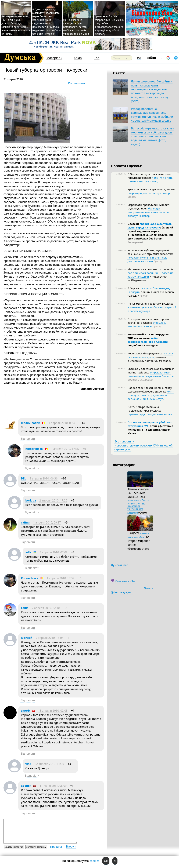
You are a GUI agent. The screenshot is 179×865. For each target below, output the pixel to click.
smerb (25, 711)
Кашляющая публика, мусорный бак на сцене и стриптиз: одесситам (150, 252)
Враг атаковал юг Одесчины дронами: (151, 189)
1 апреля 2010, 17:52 (60, 578)
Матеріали (54, 58)
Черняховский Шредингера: (145, 353)
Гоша (24, 608)
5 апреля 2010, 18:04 (49, 638)
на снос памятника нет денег (150, 355)
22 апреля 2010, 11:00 (49, 764)
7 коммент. (121, 387)
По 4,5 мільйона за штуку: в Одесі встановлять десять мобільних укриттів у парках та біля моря (76, 26)
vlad (28, 764)
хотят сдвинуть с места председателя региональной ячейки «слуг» (150, 395)
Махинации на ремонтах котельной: (150, 269)
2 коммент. (121, 174)
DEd (23, 478)
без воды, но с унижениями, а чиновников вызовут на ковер (148, 212)
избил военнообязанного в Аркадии (147, 339)
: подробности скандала (147, 343)
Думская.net (119, 565)
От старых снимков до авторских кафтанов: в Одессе (148, 320)
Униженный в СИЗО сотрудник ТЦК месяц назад (148, 336)
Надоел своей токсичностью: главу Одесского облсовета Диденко (149, 389)
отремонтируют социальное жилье (149, 414)
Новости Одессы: (126, 166)
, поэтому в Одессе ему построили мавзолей (149, 358)
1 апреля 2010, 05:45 (62, 423)
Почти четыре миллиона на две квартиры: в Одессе (144, 408)
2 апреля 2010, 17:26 (53, 500)
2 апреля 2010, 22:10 (46, 608)
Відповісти (27, 439)
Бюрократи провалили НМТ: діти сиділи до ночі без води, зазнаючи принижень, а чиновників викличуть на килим (15, 25)
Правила (56, 847)
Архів (78, 58)
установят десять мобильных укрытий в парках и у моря (151, 309)
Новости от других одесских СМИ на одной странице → (143, 447)
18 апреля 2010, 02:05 (52, 711)
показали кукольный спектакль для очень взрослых (147, 259)
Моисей (26, 638)
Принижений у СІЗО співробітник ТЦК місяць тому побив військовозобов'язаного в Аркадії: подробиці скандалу (109, 25)
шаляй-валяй (30, 423)
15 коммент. (120, 204)
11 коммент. (120, 223)
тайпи (25, 522)
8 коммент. (121, 303)
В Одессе (133, 288)
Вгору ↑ (71, 846)
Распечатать (76, 83)
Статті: (119, 73)
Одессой (133, 224)
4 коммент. (121, 250)
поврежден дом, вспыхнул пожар (148, 193)
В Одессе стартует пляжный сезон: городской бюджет (149, 175)
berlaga (30, 500)
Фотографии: (125, 465)
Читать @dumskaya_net (132, 590)
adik (28, 552)
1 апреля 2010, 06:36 (44, 478)
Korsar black (34, 449)
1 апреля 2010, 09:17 (47, 522)
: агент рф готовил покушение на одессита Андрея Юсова (150, 429)
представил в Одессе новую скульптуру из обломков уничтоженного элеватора (138, 506)
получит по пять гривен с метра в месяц (150, 179)
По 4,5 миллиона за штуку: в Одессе (150, 303)
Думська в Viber (126, 581)
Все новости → (124, 441)
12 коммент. (120, 288)
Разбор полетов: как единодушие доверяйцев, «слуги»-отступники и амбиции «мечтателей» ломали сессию (152, 114)
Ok (106, 861)
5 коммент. (121, 422)
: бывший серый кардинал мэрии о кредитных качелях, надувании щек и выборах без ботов (150, 235)
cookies (94, 861)
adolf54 (26, 786)
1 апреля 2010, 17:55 (65, 449)
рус (139, 57)
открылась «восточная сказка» (146, 324)
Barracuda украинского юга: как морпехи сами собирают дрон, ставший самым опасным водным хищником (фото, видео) (152, 136)
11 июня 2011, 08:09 (53, 786)
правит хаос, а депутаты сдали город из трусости (149, 225)
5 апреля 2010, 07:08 (53, 552)
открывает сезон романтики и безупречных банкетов (150, 374)
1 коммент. (121, 319)
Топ (96, 58)
